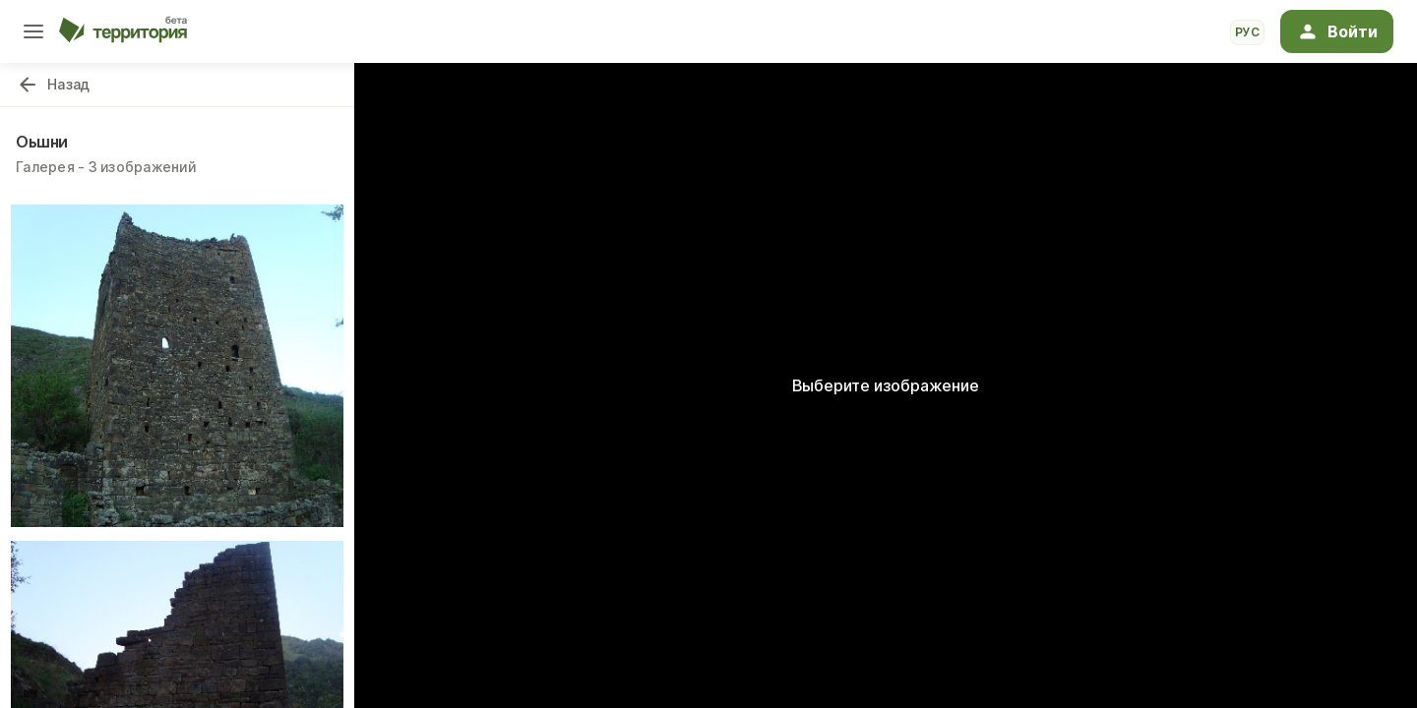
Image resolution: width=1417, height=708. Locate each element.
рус (1247, 32)
